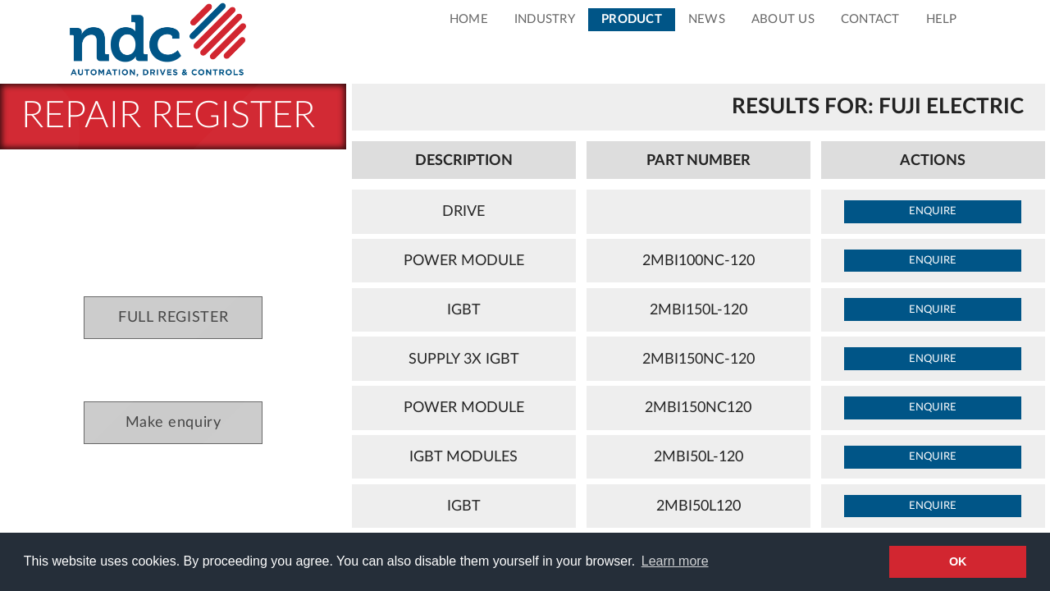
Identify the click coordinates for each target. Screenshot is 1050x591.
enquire (932, 211)
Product (631, 19)
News (706, 19)
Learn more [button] (675, 561)
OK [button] (958, 561)
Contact (870, 19)
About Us (783, 19)
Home (469, 19)
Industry (544, 19)
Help (941, 19)
